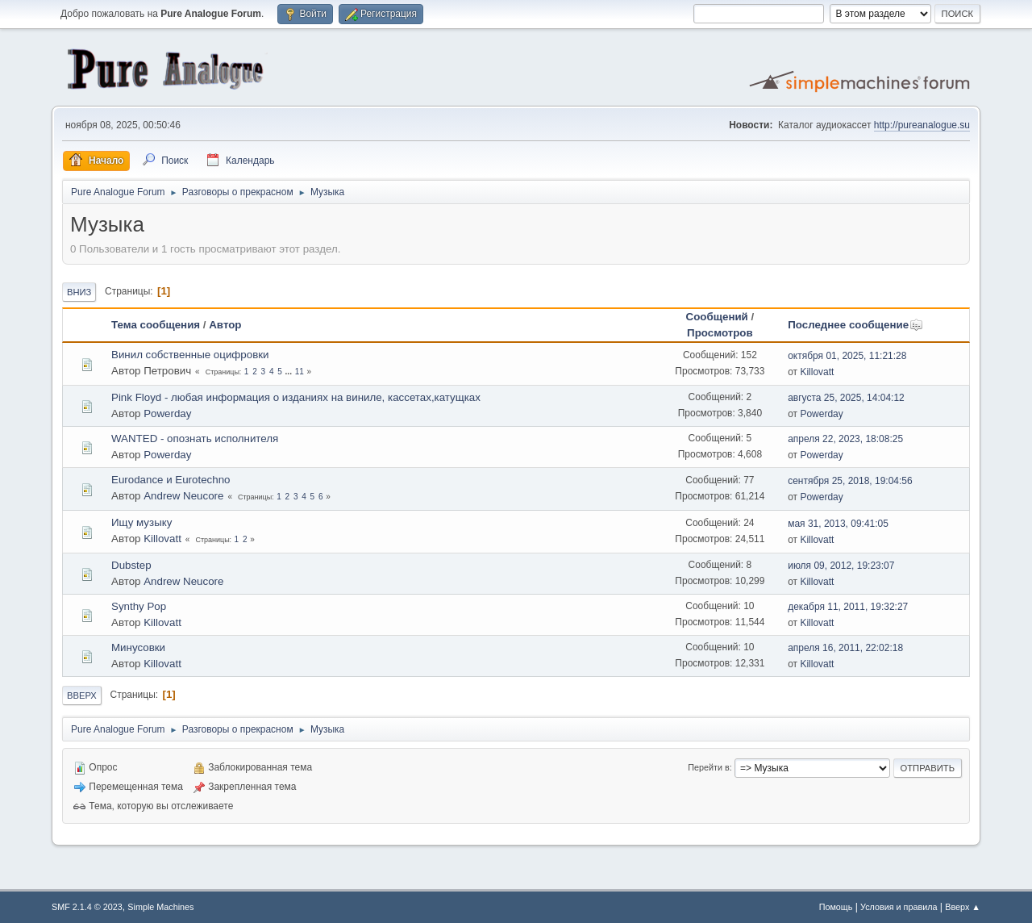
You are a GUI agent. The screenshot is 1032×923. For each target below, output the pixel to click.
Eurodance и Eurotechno (171, 480)
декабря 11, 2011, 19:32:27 (848, 606)
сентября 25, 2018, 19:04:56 (850, 481)
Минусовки (138, 647)
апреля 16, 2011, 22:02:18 (845, 648)
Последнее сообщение (855, 325)
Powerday (167, 413)
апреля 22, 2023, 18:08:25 (845, 439)
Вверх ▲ (962, 907)
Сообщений (717, 317)
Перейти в (708, 767)
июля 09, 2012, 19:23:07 (841, 565)
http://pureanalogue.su (922, 125)
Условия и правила (898, 907)
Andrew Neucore (183, 496)
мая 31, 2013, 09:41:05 (838, 523)
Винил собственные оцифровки (190, 355)
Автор (225, 325)
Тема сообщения (155, 325)
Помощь (836, 907)
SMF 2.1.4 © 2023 (87, 907)
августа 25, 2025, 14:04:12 (846, 397)
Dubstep (131, 565)
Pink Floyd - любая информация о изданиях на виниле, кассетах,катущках (296, 397)
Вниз (79, 292)
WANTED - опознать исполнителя (194, 438)
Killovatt (817, 372)
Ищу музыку (141, 522)
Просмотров (720, 333)
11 (299, 371)
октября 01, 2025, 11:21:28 (847, 355)
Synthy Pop (138, 606)
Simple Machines (160, 907)
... (289, 371)
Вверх (82, 695)
